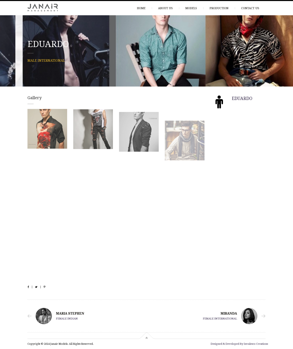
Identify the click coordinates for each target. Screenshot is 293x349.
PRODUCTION (219, 8)
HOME (141, 8)
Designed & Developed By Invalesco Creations (239, 343)
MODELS (191, 8)
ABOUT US (165, 8)
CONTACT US (250, 8)
